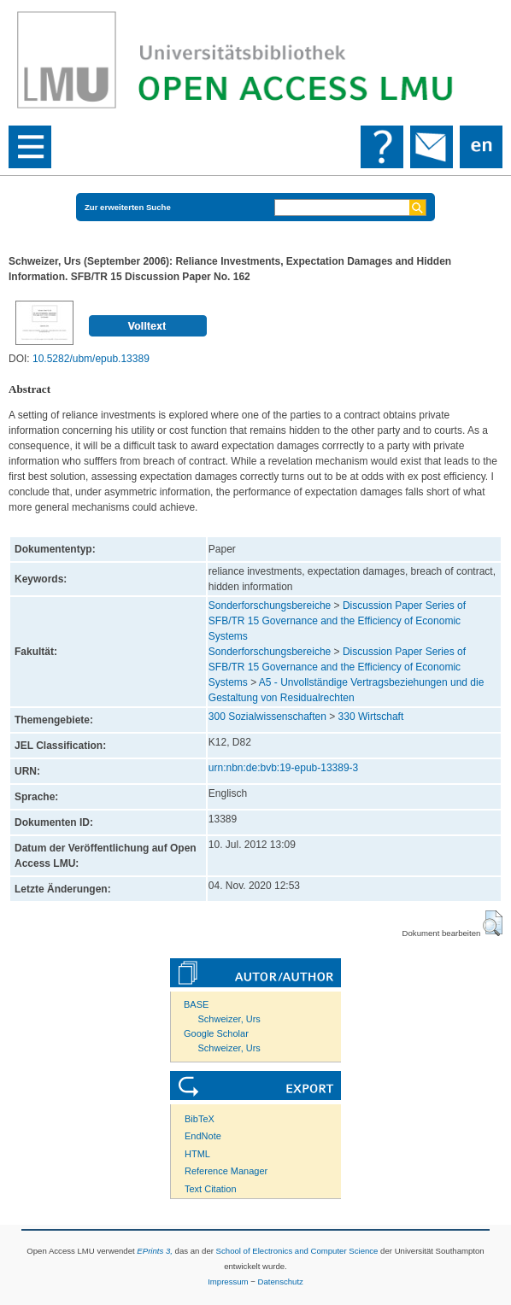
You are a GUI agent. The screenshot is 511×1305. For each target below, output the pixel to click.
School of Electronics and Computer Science (297, 1250)
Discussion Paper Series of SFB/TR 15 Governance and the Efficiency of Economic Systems (337, 621)
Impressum (228, 1281)
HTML (197, 1154)
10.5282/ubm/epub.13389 (91, 359)
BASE (196, 1004)
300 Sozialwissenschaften (267, 717)
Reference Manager (226, 1171)
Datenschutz (280, 1281)
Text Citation (211, 1189)
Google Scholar (216, 1033)
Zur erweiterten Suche (128, 207)
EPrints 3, (155, 1250)
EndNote (203, 1136)
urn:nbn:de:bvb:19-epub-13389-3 (283, 768)
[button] (492, 923)
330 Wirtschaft (371, 717)
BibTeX (199, 1119)
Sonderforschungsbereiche (270, 606)
